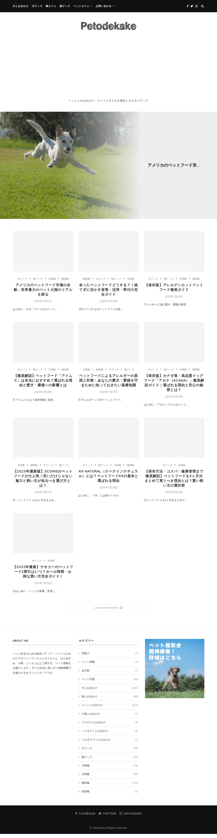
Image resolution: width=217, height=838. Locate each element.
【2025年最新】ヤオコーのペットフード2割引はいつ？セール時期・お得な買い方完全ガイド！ (43, 575)
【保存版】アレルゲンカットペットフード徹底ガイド (174, 288)
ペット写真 (110, 683)
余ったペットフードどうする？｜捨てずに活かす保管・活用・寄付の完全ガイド (108, 290)
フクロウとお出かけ (110, 726)
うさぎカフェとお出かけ (110, 743)
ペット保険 (110, 666)
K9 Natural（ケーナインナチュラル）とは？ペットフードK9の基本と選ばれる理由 (108, 478)
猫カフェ (51, 6)
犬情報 (183, 158)
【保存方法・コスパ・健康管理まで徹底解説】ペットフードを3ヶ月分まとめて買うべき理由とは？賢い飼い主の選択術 (174, 481)
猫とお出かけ (110, 700)
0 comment (185, 171)
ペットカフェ (81, 6)
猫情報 (197, 158)
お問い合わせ (103, 6)
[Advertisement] (108, 66)
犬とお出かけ (21, 6)
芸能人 (110, 657)
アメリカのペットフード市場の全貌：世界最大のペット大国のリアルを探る (43, 290)
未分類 (110, 674)
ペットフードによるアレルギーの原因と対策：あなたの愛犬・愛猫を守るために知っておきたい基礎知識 (108, 384)
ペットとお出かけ (110, 709)
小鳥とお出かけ (110, 718)
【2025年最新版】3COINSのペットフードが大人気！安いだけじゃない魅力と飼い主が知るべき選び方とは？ (43, 481)
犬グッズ (37, 6)
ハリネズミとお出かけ (110, 735)
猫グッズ (65, 6)
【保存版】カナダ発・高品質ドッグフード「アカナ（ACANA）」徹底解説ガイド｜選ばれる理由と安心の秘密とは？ (174, 384)
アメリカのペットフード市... (174, 165)
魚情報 (110, 795)
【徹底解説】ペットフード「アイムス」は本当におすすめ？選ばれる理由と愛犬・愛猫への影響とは (43, 382)
